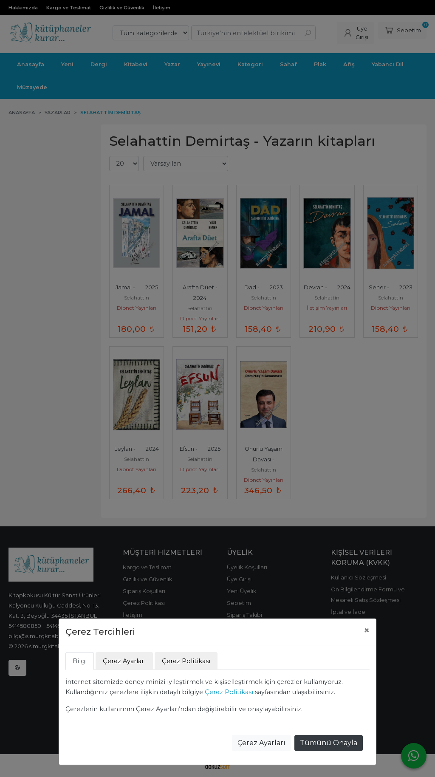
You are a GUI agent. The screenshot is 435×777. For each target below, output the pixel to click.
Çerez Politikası (229, 692)
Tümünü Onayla (328, 743)
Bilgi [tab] (80, 661)
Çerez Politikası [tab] (186, 661)
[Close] (366, 630)
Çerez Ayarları (261, 743)
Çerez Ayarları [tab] (124, 661)
